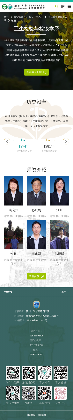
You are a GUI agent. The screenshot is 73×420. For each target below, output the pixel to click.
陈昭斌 (59, 253)
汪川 (59, 210)
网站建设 (31, 415)
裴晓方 (13, 210)
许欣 (13, 253)
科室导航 (18, 17)
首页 (6, 17)
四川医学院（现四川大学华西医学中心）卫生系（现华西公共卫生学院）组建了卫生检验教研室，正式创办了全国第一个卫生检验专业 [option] (36, 121)
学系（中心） (36, 17)
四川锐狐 (42, 415)
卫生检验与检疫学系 (36, 29)
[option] (24, 145)
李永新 (36, 253)
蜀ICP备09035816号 (37, 320)
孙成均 (36, 210)
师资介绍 (36, 170)
